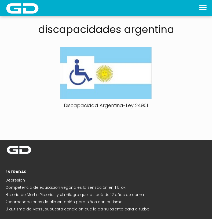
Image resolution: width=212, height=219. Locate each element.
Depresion (15, 180)
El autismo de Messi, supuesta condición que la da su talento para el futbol (77, 209)
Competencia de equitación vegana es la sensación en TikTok (65, 187)
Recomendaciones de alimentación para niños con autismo (64, 202)
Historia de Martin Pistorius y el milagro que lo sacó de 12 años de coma (74, 194)
